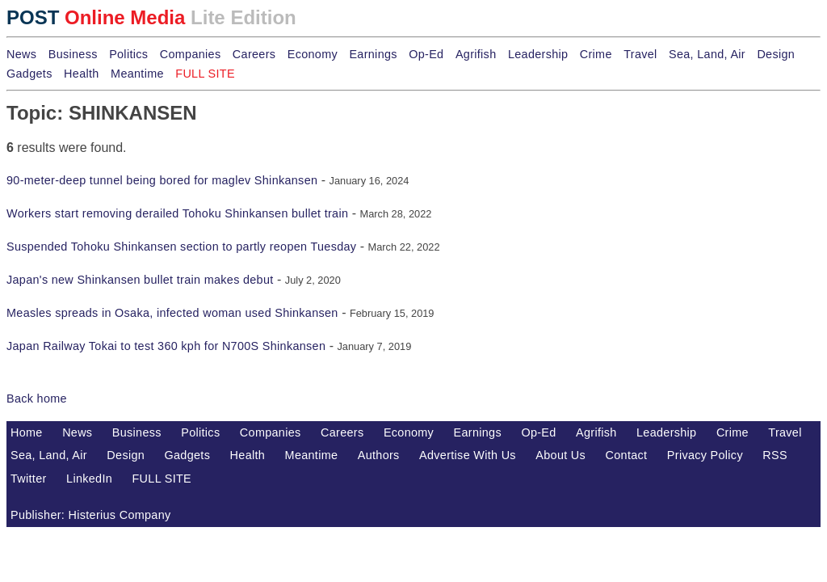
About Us (560, 455)
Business (73, 54)
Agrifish (476, 54)
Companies (190, 54)
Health (81, 73)
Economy (313, 54)
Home (26, 432)
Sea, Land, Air (707, 54)
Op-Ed (426, 54)
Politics (128, 54)
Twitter (28, 478)
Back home (36, 398)
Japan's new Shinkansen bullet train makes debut (140, 279)
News (21, 54)
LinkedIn (89, 478)
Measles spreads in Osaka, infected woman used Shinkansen (172, 312)
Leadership (538, 54)
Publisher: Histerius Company (90, 514)
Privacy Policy (705, 455)
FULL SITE (162, 478)
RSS (774, 455)
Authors (379, 455)
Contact (627, 455)
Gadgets (29, 73)
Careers (254, 54)
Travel (640, 54)
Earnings (373, 54)
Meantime (137, 73)
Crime (596, 54)
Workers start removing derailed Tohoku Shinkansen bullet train (177, 213)
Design (776, 54)
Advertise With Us (467, 455)
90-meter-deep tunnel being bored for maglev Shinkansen (161, 180)
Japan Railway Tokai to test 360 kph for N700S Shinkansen (165, 346)
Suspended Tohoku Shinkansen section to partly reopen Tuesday (181, 246)
